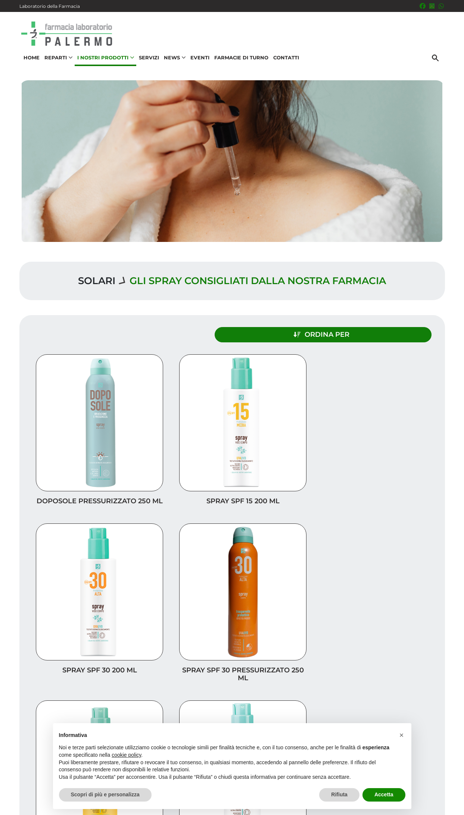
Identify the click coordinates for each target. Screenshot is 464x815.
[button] (402, 735)
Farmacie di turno (239, 62)
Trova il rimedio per (404, 701)
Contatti (284, 62)
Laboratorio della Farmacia (49, 6)
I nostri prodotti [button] (103, 62)
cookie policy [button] (126, 755)
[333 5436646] (441, 6)
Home (30, 62)
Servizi (147, 62)
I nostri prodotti (409, 689)
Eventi (198, 62)
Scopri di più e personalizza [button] (105, 794)
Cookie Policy (423, 805)
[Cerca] (437, 62)
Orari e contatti (411, 713)
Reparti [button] (57, 62)
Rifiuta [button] (339, 794)
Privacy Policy (419, 798)
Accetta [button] (383, 794)
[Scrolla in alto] (447, 777)
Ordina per (380, 331)
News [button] (173, 62)
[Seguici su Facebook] (422, 6)
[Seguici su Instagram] (432, 6)
